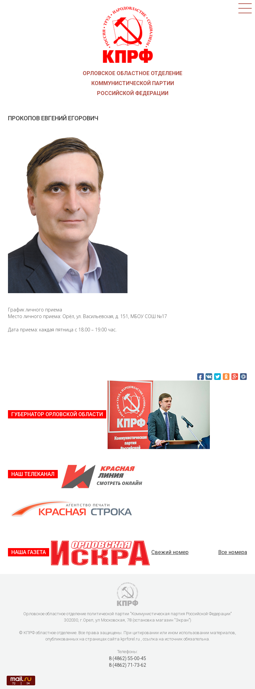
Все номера (232, 552)
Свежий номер (170, 552)
